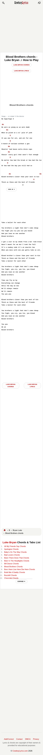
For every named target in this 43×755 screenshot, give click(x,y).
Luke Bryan (10, 542)
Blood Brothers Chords (13, 567)
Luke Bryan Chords (21, 65)
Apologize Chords (11, 549)
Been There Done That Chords (16, 558)
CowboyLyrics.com (20, 751)
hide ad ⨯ (11, 189)
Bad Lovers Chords (12, 555)
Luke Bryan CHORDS (10, 385)
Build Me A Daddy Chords (14, 572)
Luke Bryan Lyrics (21, 71)
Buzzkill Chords (10, 575)
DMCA (27, 739)
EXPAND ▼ (21, 581)
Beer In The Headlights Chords (16, 561)
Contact (19, 739)
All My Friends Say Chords (15, 546)
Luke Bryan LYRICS (32, 385)
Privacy (36, 739)
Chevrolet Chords (11, 578)
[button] (3, 3)
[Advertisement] (21, 28)
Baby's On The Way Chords (15, 552)
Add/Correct (9, 739)
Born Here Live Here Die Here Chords (19, 569)
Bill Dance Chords (11, 564)
